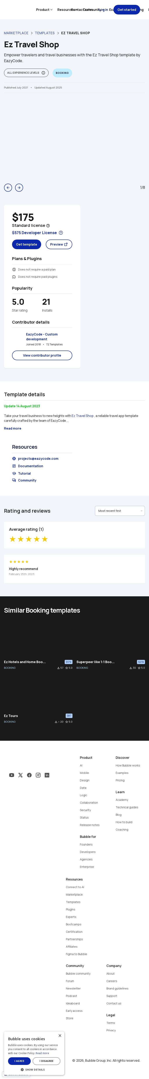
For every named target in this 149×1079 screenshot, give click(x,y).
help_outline (48, 226)
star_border (66, 668)
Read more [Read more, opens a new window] (42, 1053)
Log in (103, 9)
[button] (34, 1069)
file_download (58, 668)
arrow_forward (19, 188)
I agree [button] (19, 1061)
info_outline (43, 73)
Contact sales (82, 9)
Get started (126, 9)
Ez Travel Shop (83, 415)
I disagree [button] (47, 1061)
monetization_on (14, 269)
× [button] (59, 1035)
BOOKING (9, 668)
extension (14, 277)
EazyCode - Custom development (42, 336)
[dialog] (34, 1053)
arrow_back (8, 188)
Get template (26, 244)
